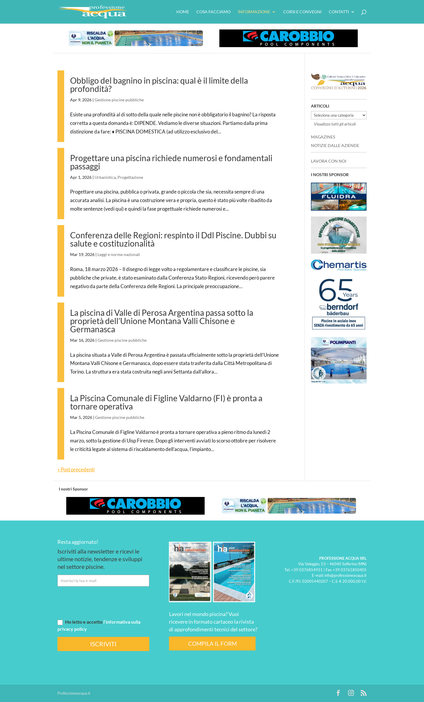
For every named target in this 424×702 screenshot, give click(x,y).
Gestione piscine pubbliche (119, 99)
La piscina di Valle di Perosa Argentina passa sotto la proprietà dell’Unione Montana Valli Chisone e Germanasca (161, 321)
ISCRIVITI (103, 644)
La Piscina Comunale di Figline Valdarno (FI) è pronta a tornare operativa (166, 402)
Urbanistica (105, 177)
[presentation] (102, 602)
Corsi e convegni (302, 12)
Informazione (254, 12)
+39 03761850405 (350, 569)
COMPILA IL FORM (212, 643)
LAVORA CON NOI (328, 160)
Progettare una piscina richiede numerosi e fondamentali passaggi (171, 162)
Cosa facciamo (213, 12)
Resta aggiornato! (77, 542)
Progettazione (130, 177)
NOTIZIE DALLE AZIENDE (335, 145)
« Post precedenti (76, 469)
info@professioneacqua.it (345, 575)
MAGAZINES (323, 136)
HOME (182, 12)
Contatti (339, 12)
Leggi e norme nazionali (118, 254)
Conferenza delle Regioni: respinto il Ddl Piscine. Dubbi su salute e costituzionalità (173, 239)
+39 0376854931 (307, 569)
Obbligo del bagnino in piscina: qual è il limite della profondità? (159, 84)
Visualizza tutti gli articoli (335, 123)
